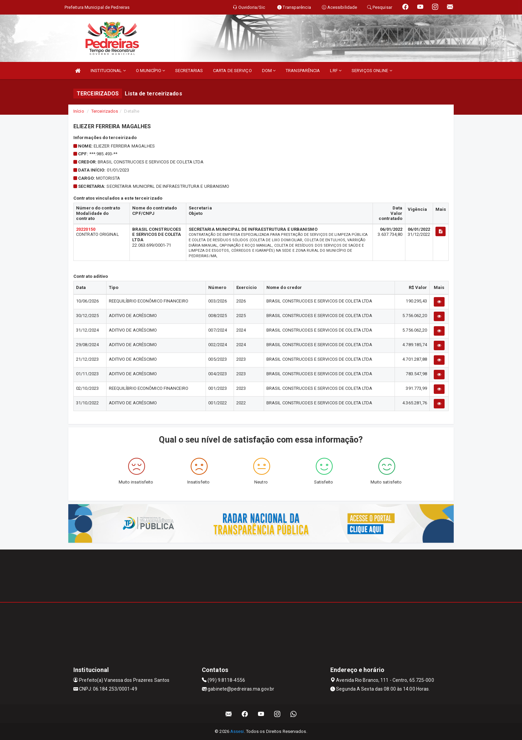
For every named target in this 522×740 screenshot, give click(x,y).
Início (78, 111)
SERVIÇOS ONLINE (372, 70)
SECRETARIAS (189, 70)
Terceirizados (104, 111)
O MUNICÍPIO (150, 70)
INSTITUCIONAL (108, 70)
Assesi (237, 731)
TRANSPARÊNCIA (303, 70)
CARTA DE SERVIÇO (232, 70)
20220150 (85, 229)
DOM (269, 70)
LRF (335, 70)
